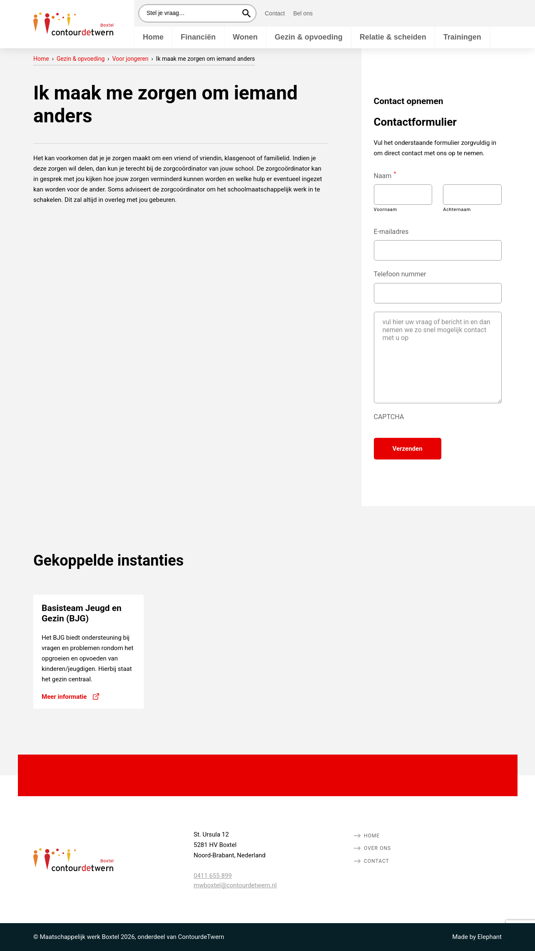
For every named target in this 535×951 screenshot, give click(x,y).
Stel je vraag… (166, 13)
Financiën (198, 37)
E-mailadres (391, 232)
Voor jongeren (130, 58)
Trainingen (462, 37)
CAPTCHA (389, 417)
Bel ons (303, 13)
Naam (385, 175)
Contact (275, 13)
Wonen (245, 37)
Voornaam (385, 209)
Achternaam (457, 209)
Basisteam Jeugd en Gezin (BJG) (82, 613)
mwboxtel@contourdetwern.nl (235, 885)
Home (153, 37)
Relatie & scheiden (393, 37)
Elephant (490, 937)
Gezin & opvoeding (309, 37)
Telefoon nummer (400, 274)
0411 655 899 (213, 875)
